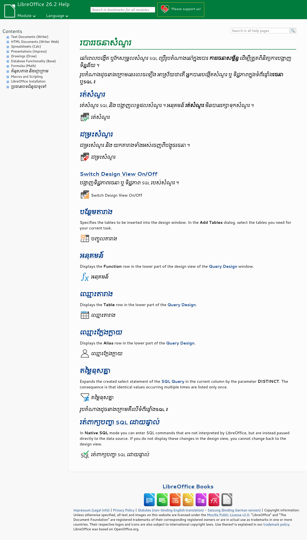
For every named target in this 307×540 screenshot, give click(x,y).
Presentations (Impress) (29, 51)
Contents (12, 31)
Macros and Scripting (27, 76)
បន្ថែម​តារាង (96, 212)
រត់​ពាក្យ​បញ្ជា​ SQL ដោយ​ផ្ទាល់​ (119, 422)
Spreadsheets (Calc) (26, 46)
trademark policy (276, 524)
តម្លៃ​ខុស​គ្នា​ (95, 371)
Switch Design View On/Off (118, 173)
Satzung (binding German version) (234, 510)
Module (24, 15)
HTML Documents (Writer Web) (35, 41)
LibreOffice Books (188, 486)
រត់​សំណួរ (92, 94)
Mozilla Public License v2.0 (228, 514)
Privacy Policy (123, 510)
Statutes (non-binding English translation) (171, 510)
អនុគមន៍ (91, 256)
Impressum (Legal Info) (91, 510)
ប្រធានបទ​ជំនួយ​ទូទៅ (28, 86)
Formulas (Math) (23, 66)
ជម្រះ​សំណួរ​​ (96, 134)
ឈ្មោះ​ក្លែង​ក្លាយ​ (101, 332)
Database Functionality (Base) (33, 61)
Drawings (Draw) (24, 56)
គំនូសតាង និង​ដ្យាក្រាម (29, 71)
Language (55, 15)
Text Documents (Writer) (29, 36)
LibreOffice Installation (28, 81)
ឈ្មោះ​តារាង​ (96, 294)
